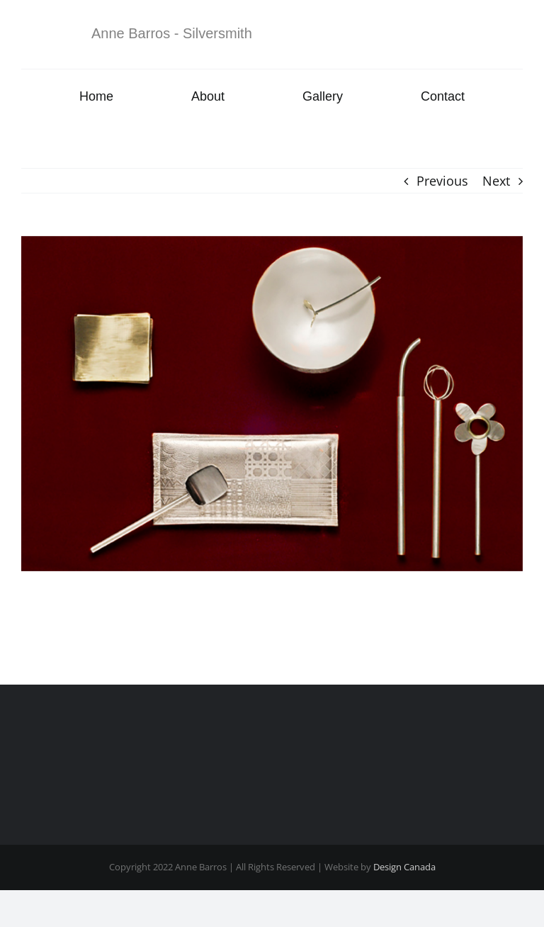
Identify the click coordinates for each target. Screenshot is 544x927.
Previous (442, 180)
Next (496, 180)
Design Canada (404, 866)
